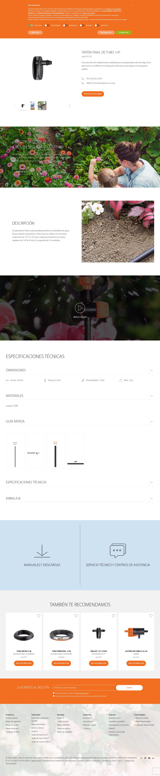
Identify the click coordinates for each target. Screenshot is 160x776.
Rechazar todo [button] (106, 32)
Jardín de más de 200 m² (41, 742)
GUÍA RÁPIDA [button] (15, 421)
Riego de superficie (13, 721)
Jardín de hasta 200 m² (40, 738)
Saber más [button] (35, 32)
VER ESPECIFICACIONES (93, 94)
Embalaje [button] (13, 498)
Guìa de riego (88, 721)
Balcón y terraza (38, 728)
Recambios (87, 718)
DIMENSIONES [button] (16, 370)
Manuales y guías (89, 725)
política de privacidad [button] (113, 9)
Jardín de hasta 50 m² (40, 735)
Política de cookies (141, 718)
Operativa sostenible (117, 721)
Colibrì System (62, 721)
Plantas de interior (38, 724)
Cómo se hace (22, 172)
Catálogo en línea (12, 732)
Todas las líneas (12, 718)
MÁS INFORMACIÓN (23, 663)
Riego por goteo (12, 725)
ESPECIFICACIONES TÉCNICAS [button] (26, 482)
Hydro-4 (60, 718)
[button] (69, 105)
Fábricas (112, 728)
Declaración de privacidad (144, 725)
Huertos (35, 731)
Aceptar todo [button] (123, 32)
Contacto (86, 728)
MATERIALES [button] (14, 396)
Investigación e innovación (119, 725)
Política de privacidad (142, 721)
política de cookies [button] (88, 13)
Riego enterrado (12, 728)
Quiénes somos (115, 718)
